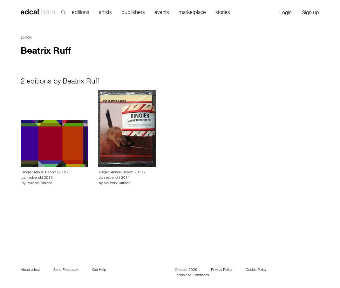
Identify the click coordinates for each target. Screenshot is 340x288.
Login (285, 13)
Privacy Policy (221, 270)
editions (80, 13)
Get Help (99, 270)
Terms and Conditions (192, 276)
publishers (133, 13)
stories (222, 13)
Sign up (310, 13)
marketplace (192, 13)
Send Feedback (65, 270)
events (161, 13)
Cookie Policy (256, 270)
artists (105, 13)
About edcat (30, 270)
